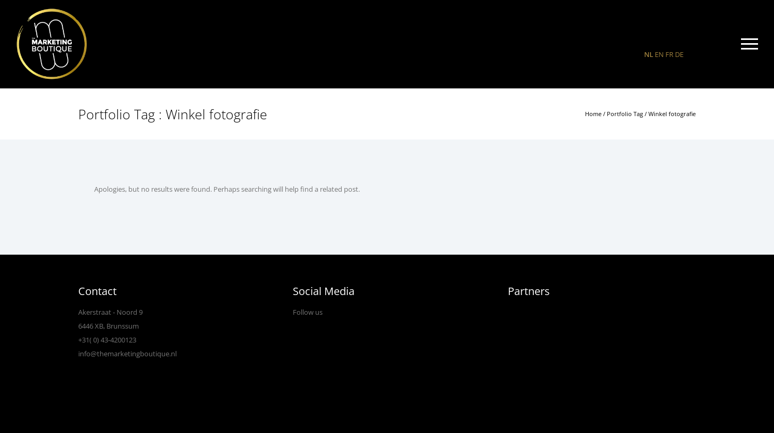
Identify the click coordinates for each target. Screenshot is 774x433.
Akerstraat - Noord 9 (110, 312)
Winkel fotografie (672, 114)
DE (679, 54)
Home (593, 114)
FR (669, 54)
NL (648, 54)
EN (659, 54)
